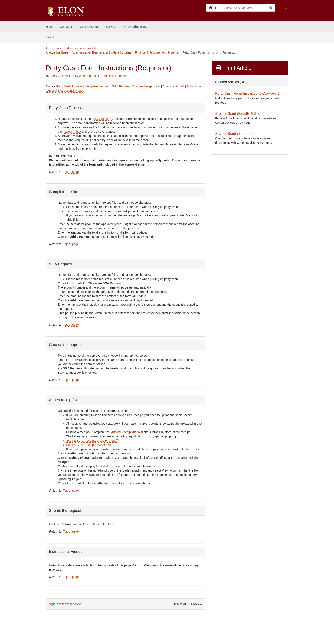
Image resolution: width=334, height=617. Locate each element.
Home (49, 26)
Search (52, 37)
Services (111, 26)
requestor (107, 76)
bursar (122, 76)
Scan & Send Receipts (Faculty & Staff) (92, 440)
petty (54, 76)
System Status (89, 26)
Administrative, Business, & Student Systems (101, 52)
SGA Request (121, 86)
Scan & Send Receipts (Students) (88, 445)
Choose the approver (146, 86)
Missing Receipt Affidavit (127, 432)
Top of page (71, 171)
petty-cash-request (84, 76)
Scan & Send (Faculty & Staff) (239, 114)
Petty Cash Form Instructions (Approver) (247, 93)
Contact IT (67, 26)
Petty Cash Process (69, 86)
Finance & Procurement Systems (157, 52)
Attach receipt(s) (173, 86)
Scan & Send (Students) (234, 134)
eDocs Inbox (72, 131)
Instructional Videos (71, 90)
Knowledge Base (135, 26)
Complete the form (97, 86)
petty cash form (102, 118)
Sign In (286, 8)
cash (64, 76)
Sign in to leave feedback (65, 604)
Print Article (233, 68)
